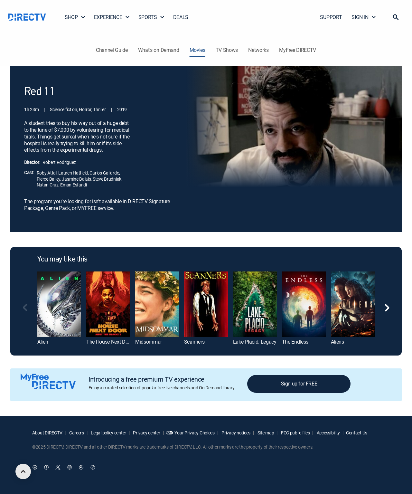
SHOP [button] (75, 17)
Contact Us (356, 433)
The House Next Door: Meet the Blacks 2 (129, 341)
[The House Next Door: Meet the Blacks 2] (108, 304)
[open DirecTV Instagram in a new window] (69, 467)
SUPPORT (331, 17)
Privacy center (146, 433)
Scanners (194, 341)
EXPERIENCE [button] (112, 17)
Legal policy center (108, 433)
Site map (265, 433)
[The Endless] (304, 304)
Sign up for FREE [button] (299, 383)
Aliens (337, 341)
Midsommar (148, 341)
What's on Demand (158, 49)
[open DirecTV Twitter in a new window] (58, 467)
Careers (76, 433)
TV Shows (227, 49)
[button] (395, 17)
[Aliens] (353, 304)
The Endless (295, 341)
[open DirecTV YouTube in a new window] (81, 467)
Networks (258, 49)
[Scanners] (206, 304)
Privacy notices (236, 433)
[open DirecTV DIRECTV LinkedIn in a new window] (34, 467)
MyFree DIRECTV (297, 49)
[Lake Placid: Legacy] (255, 304)
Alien (42, 341)
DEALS (180, 17)
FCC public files (295, 433)
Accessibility (328, 433)
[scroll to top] (23, 471)
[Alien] (59, 304)
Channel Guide (112, 49)
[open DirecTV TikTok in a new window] (92, 467)
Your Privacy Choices (194, 433)
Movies (197, 49)
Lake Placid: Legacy (254, 341)
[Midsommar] (157, 304)
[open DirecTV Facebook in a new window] (46, 467)
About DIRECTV (47, 433)
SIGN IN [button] (363, 17)
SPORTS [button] (151, 17)
